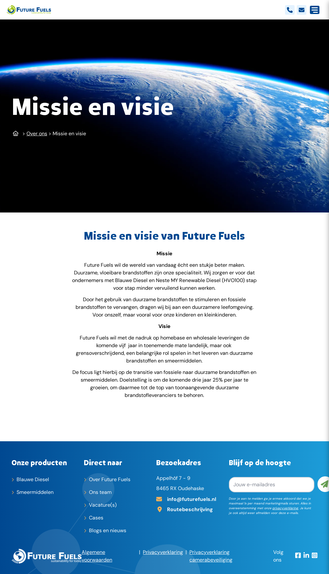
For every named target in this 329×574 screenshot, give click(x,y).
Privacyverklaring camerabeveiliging (210, 556)
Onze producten (39, 462)
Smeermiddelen (35, 492)
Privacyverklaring (163, 552)
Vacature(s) (103, 505)
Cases (96, 517)
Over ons (36, 133)
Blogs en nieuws (107, 530)
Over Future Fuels (109, 479)
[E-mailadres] (189, 499)
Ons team (100, 492)
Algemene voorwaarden (97, 556)
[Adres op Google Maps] (189, 509)
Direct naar (103, 462)
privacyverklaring (285, 508)
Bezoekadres (178, 462)
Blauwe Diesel (33, 479)
